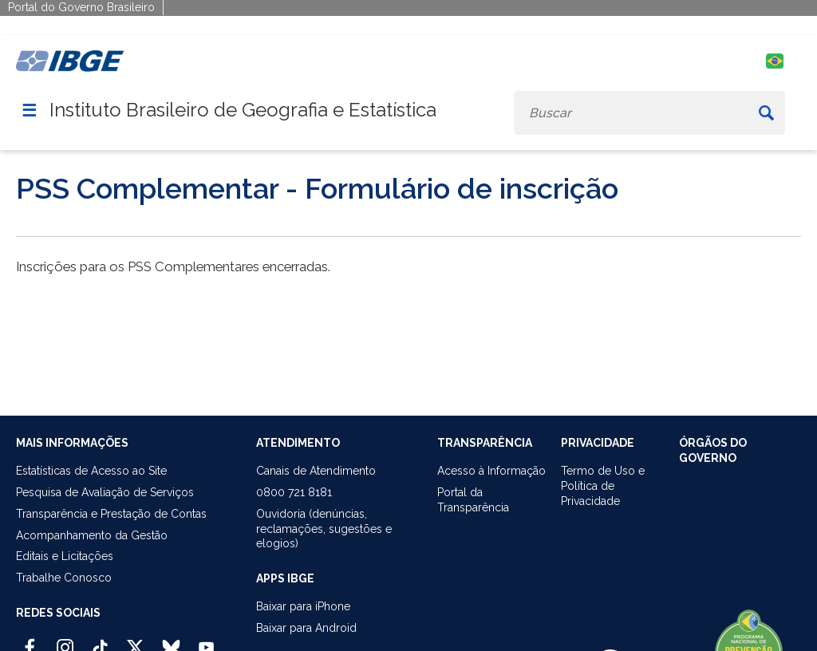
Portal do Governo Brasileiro (81, 7)
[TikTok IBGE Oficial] (100, 640)
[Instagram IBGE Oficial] (65, 640)
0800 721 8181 (294, 492)
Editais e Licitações (64, 556)
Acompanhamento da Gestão (92, 535)
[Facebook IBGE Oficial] (30, 640)
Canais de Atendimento (316, 470)
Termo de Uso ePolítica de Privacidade (603, 485)
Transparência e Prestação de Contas (111, 513)
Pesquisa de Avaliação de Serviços (105, 492)
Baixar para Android (306, 627)
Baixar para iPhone (303, 606)
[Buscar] (766, 113)
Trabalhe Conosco (64, 577)
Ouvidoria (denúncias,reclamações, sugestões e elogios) (324, 528)
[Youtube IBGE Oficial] (206, 640)
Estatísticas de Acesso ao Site (91, 470)
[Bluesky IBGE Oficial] (171, 640)
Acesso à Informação (491, 470)
